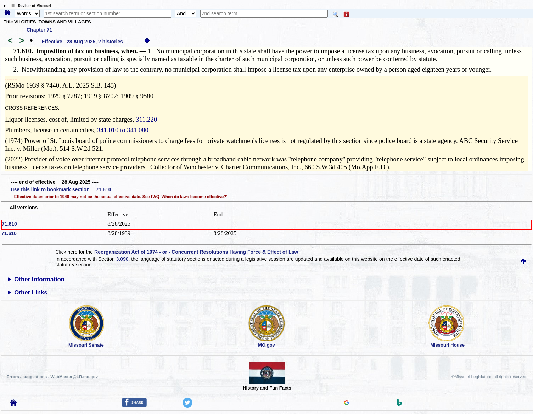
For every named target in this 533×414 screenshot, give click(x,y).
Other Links (30, 292)
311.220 (146, 119)
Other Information (39, 279)
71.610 (9, 224)
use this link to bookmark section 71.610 (61, 189)
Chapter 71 (39, 30)
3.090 (122, 259)
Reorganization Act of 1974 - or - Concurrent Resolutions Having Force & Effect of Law (196, 252)
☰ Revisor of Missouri (29, 6)
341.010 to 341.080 (122, 130)
